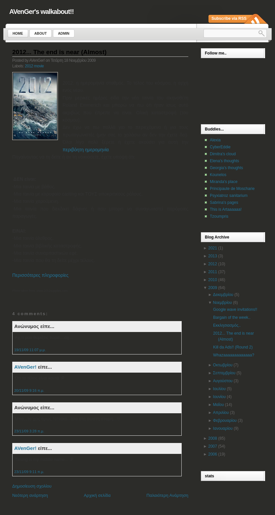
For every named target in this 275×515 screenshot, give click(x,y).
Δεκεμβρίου (223, 294)
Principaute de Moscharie (232, 188)
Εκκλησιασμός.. (227, 325)
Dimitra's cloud (223, 154)
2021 (212, 248)
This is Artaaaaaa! (226, 209)
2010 (212, 279)
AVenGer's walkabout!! (41, 11)
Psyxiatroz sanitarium (229, 195)
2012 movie (34, 66)
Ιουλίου (219, 388)
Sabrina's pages (224, 202)
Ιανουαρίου (223, 428)
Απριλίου (221, 412)
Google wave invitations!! (235, 309)
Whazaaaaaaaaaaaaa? (233, 355)
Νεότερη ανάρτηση (30, 495)
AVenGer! (25, 367)
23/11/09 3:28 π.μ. (29, 431)
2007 (212, 446)
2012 (212, 264)
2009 (212, 287)
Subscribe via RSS (229, 18)
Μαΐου (218, 404)
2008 (212, 438)
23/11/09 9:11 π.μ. (29, 472)
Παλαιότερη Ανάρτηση (167, 495)
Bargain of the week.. (232, 317)
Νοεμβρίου (222, 302)
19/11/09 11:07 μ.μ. (30, 350)
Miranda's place (224, 181)
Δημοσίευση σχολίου (32, 486)
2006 (212, 454)
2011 (212, 272)
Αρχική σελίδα (97, 495)
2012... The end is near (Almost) (59, 52)
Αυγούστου (223, 381)
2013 (212, 256)
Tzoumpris (219, 216)
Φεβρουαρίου (225, 420)
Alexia (215, 140)
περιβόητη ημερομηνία (86, 149)
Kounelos (218, 174)
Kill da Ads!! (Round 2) (232, 347)
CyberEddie (220, 147)
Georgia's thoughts (226, 168)
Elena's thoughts (224, 161)
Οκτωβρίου (223, 365)
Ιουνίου (219, 396)
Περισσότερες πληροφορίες (40, 275)
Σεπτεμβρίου (224, 373)
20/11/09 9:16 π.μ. (29, 390)
